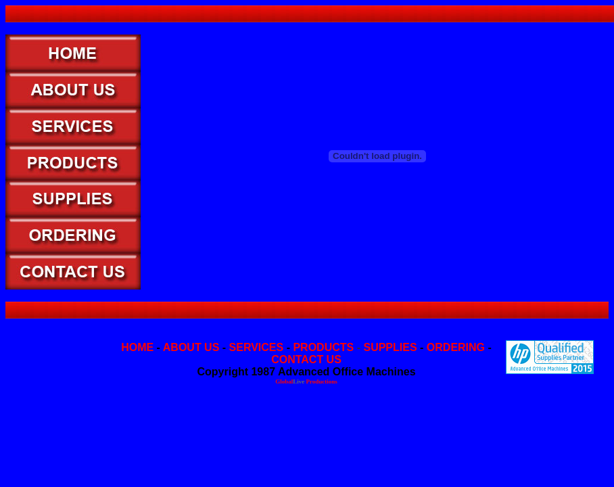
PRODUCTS (323, 347)
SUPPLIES (390, 347)
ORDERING (456, 347)
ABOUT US (191, 347)
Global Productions (306, 381)
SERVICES (256, 347)
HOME (137, 347)
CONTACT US (306, 359)
